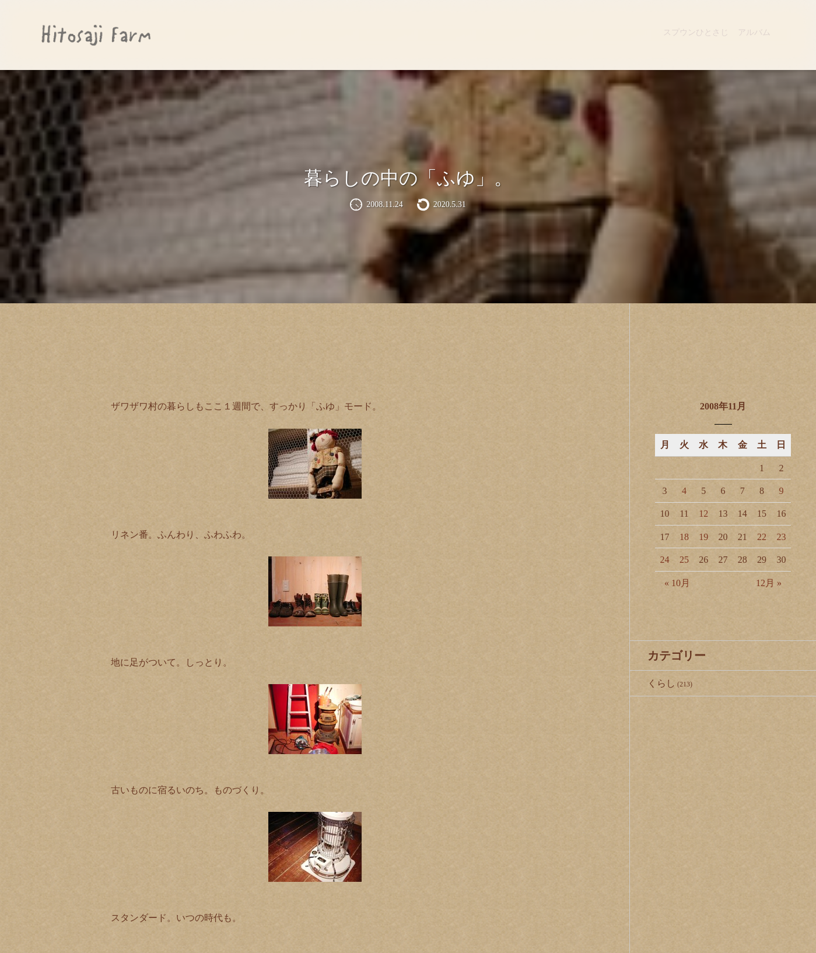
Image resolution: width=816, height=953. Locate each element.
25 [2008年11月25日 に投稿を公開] (684, 560)
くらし (661, 683)
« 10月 (677, 583)
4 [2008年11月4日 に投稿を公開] (684, 491)
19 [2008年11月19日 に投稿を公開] (703, 537)
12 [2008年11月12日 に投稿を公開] (703, 513)
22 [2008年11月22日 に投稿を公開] (761, 537)
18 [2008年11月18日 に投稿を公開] (684, 537)
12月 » (769, 583)
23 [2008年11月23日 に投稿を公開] (781, 537)
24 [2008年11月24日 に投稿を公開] (665, 560)
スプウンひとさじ (696, 32)
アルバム (754, 32)
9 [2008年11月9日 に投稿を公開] (781, 491)
